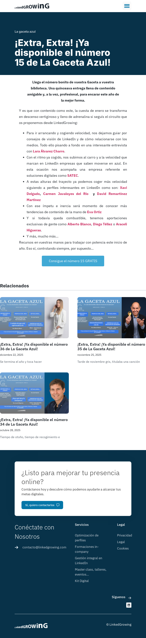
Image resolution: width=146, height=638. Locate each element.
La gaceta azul (25, 31)
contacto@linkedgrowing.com (44, 547)
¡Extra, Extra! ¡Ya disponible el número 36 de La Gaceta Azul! (34, 346)
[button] (127, 6)
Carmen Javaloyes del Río (65, 194)
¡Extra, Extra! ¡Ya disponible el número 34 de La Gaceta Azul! (34, 422)
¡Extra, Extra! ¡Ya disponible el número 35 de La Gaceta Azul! (111, 346)
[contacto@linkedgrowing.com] (16, 547)
